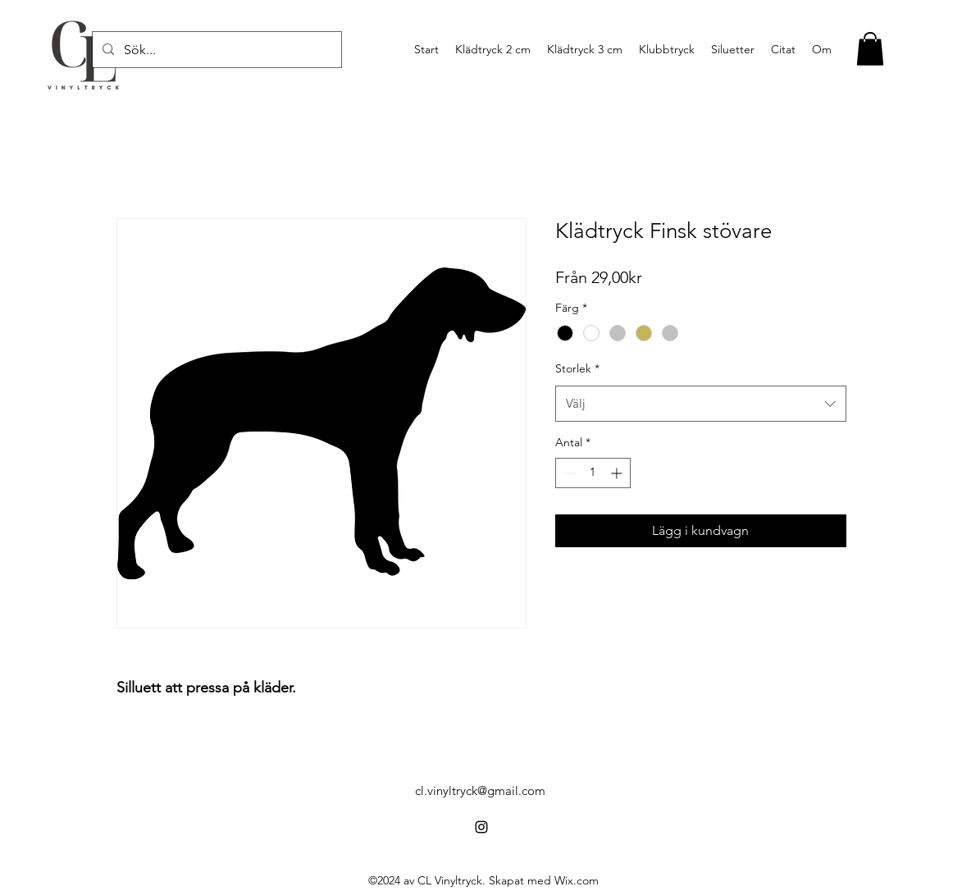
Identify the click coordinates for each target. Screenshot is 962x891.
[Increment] (618, 473)
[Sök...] (215, 50)
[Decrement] (568, 473)
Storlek (577, 368)
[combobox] (700, 404)
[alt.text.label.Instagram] (481, 827)
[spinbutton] (593, 473)
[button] (870, 49)
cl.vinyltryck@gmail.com (480, 790)
